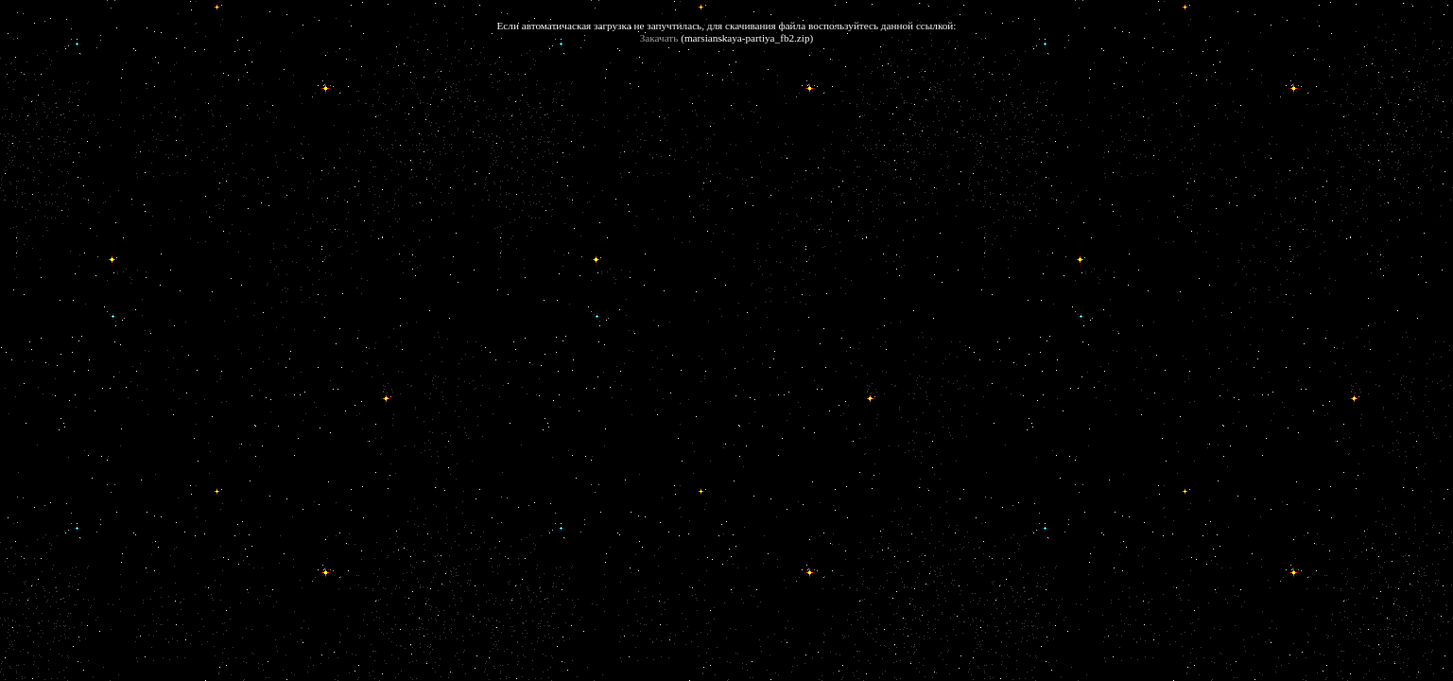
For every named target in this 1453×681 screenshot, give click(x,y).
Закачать (659, 38)
